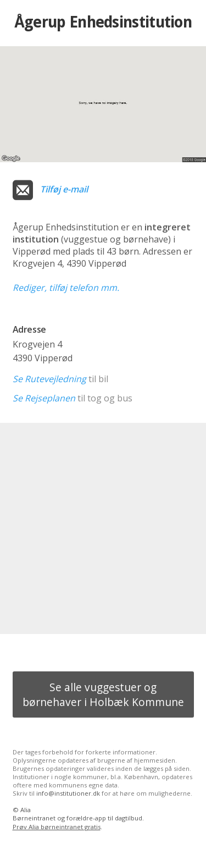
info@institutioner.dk (68, 793)
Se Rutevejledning (49, 379)
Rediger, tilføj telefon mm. (66, 288)
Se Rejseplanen (44, 398)
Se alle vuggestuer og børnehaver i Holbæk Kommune (103, 694)
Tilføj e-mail (64, 189)
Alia (25, 810)
